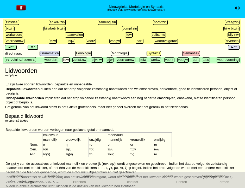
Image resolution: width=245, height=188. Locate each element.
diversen (232, 41)
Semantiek (191, 53)
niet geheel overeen (121, 107)
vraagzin (232, 22)
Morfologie (120, 53)
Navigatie (52, 176)
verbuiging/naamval (20, 59)
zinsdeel (12, 22)
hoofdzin (160, 22)
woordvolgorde (166, 41)
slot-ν (15, 164)
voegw (115, 41)
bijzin (10, 28)
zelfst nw (158, 35)
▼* (32, 47)
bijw (71, 41)
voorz (91, 41)
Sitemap (87, 176)
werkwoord (14, 35)
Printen (181, 182)
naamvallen (74, 35)
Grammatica (49, 53)
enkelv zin (57, 22)
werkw (155, 60)
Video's (167, 176)
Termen (223, 182)
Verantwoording (213, 176)
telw (53, 41)
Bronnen (79, 182)
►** (233, 47)
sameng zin (107, 22)
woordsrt (51, 60)
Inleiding (16, 176)
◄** (10, 47)
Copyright (27, 182)
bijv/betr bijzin (54, 28)
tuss (206, 60)
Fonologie (83, 53)
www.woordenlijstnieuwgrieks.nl (144, 9)
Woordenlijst (129, 176)
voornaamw (14, 41)
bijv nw (233, 35)
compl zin (130, 28)
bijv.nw (97, 60)
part (139, 41)
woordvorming (228, 60)
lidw (128, 35)
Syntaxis (153, 53)
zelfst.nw (79, 60)
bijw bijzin (231, 28)
